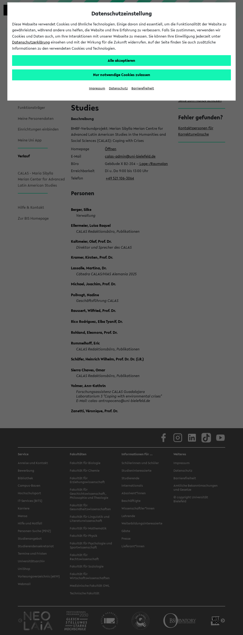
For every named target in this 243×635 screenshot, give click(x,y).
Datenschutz (118, 88)
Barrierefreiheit (142, 88)
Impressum (97, 88)
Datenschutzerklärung (31, 42)
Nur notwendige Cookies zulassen (121, 74)
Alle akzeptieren (121, 60)
